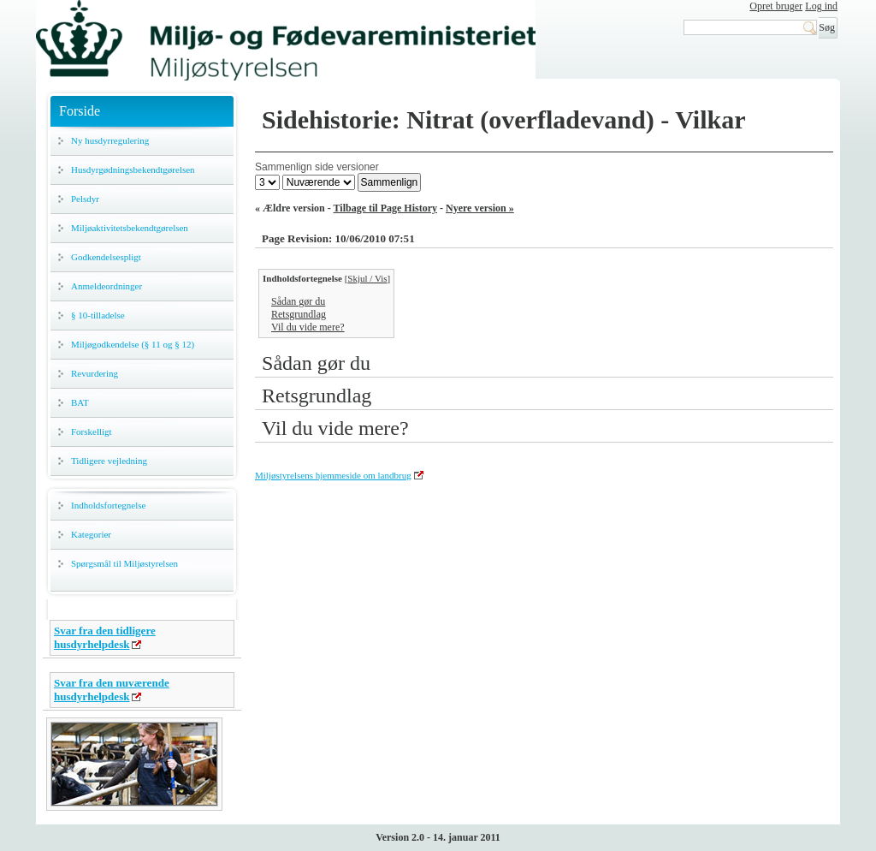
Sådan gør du (298, 301)
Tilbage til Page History (385, 208)
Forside (79, 111)
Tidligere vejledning (109, 460)
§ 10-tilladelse (98, 315)
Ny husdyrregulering (110, 140)
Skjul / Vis (367, 278)
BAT (80, 402)
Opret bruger (775, 6)
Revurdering (94, 373)
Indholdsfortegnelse (108, 505)
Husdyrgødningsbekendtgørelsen (133, 169)
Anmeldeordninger (106, 286)
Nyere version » (480, 208)
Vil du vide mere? (308, 327)
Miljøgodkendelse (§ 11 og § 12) (132, 344)
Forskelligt (91, 431)
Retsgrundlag (298, 314)
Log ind (821, 6)
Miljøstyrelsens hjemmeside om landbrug (333, 475)
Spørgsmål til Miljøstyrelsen (124, 563)
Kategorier (91, 534)
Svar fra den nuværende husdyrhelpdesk (111, 689)
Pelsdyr (85, 198)
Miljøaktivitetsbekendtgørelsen (129, 228)
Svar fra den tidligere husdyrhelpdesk (105, 637)
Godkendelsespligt (106, 257)
